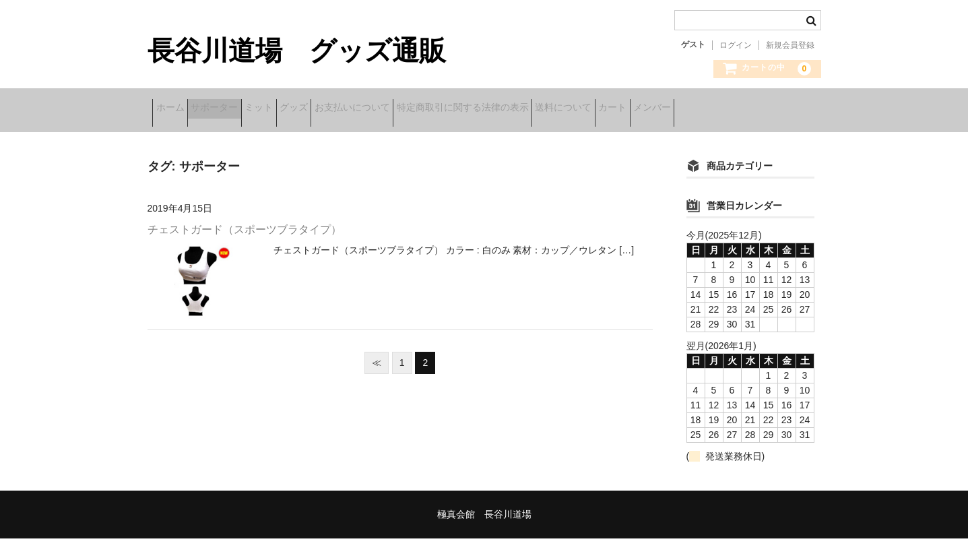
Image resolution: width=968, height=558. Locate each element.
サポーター (240, 109)
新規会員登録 (790, 45)
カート (764, 109)
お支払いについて (441, 109)
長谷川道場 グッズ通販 (297, 50)
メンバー (179, 137)
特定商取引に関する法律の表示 (573, 109)
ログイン (735, 45)
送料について (694, 109)
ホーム (175, 109)
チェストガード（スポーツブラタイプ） (245, 249)
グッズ (362, 109)
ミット (306, 109)
